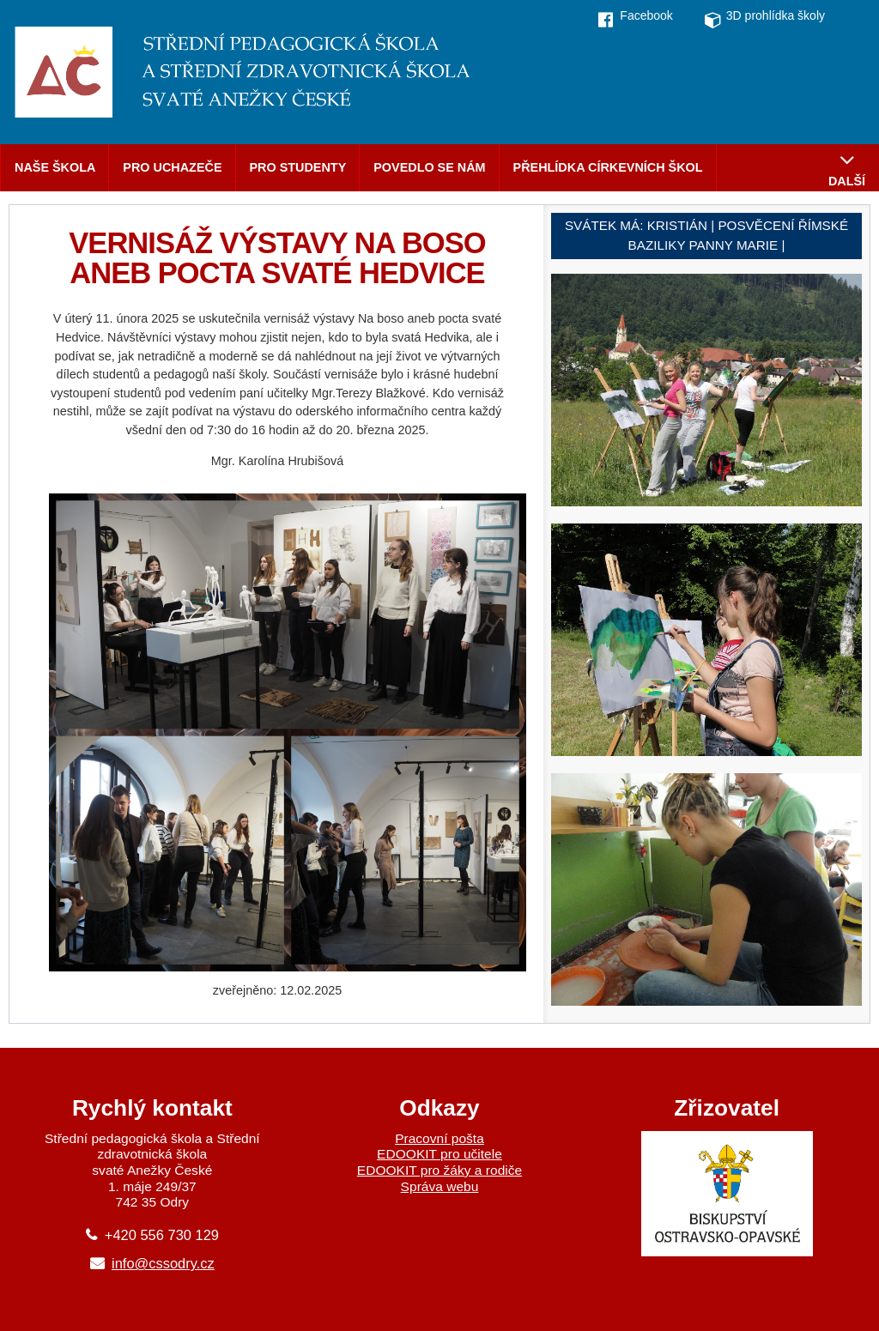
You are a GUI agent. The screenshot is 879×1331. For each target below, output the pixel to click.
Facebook (646, 15)
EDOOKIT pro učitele (439, 1153)
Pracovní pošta (439, 1138)
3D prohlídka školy (775, 15)
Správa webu (440, 1186)
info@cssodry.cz (163, 1263)
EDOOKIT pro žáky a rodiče (439, 1170)
